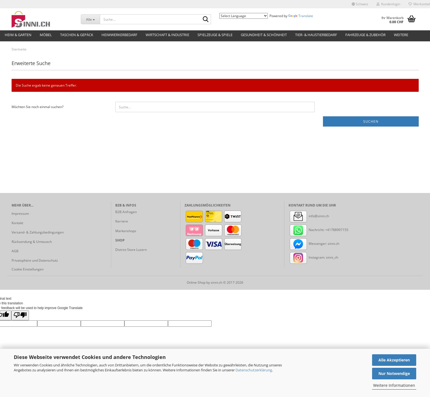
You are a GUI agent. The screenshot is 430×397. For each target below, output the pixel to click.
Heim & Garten (18, 34)
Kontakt (17, 223)
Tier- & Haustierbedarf (316, 34)
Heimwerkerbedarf (119, 34)
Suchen (370, 121)
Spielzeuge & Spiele (215, 34)
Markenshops (125, 231)
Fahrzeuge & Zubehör (365, 34)
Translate (300, 16)
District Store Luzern (131, 249)
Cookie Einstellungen (28, 269)
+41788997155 (336, 229)
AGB (15, 251)
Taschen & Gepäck (76, 34)
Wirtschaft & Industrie (167, 34)
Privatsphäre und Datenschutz (35, 260)
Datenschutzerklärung (254, 370)
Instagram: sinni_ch (313, 257)
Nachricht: (307, 229)
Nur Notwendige (394, 373)
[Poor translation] (20, 315)
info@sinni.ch (309, 216)
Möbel (46, 34)
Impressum (20, 213)
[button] (360, 4)
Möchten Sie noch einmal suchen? (37, 106)
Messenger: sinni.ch (314, 243)
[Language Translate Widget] (243, 16)
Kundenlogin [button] (388, 4)
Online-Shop (196, 282)
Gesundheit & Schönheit (264, 34)
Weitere (401, 34)
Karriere (121, 221)
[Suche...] (90, 19)
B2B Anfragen (126, 212)
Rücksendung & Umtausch (32, 241)
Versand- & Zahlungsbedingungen (38, 232)
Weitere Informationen (394, 385)
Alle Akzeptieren (394, 360)
